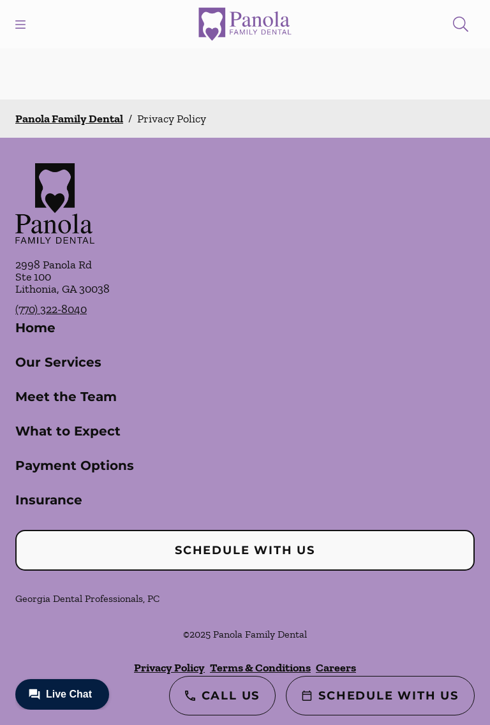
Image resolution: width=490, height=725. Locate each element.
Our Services (58, 362)
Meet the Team (66, 396)
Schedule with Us (245, 550)
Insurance (48, 500)
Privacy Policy (169, 668)
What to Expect (68, 431)
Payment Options (74, 465)
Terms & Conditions (260, 668)
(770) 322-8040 (51, 309)
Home (35, 327)
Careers (336, 668)
